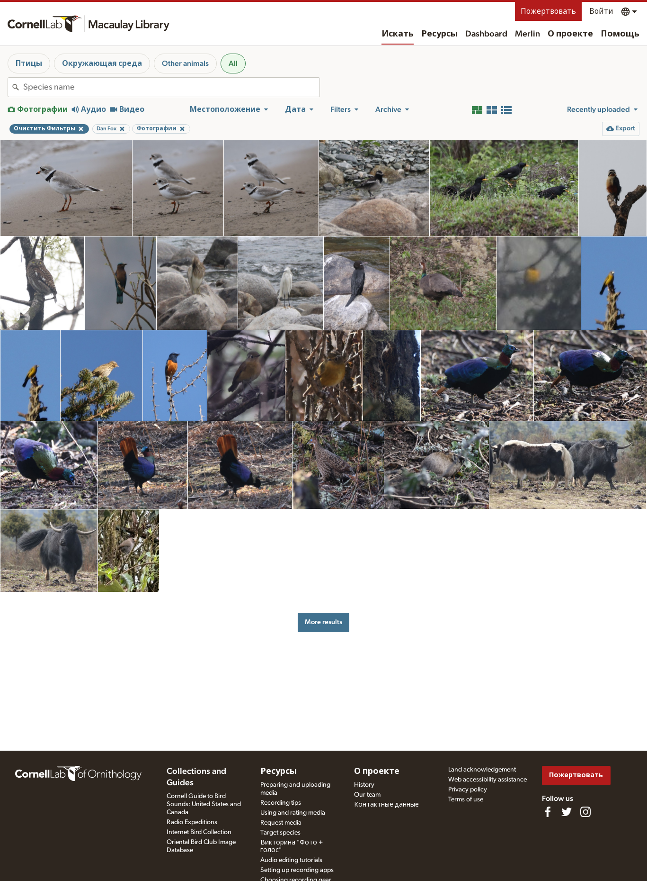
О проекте (570, 34)
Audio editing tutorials (291, 860)
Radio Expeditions (192, 822)
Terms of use (465, 799)
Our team (367, 794)
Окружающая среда (102, 63)
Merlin (527, 34)
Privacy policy (467, 789)
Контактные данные (386, 804)
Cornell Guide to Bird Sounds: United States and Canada (204, 804)
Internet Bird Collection (199, 832)
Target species (280, 832)
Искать (397, 34)
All (233, 63)
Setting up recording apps (297, 870)
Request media (280, 822)
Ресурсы (439, 34)
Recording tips (280, 802)
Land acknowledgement (482, 769)
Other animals (185, 63)
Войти (601, 11)
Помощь (620, 34)
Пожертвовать (548, 11)
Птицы (29, 63)
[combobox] (171, 87)
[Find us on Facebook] (547, 811)
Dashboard (486, 34)
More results (323, 622)
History (364, 784)
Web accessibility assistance (487, 779)
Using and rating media (292, 812)
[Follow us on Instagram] (585, 811)
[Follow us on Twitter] (566, 811)
